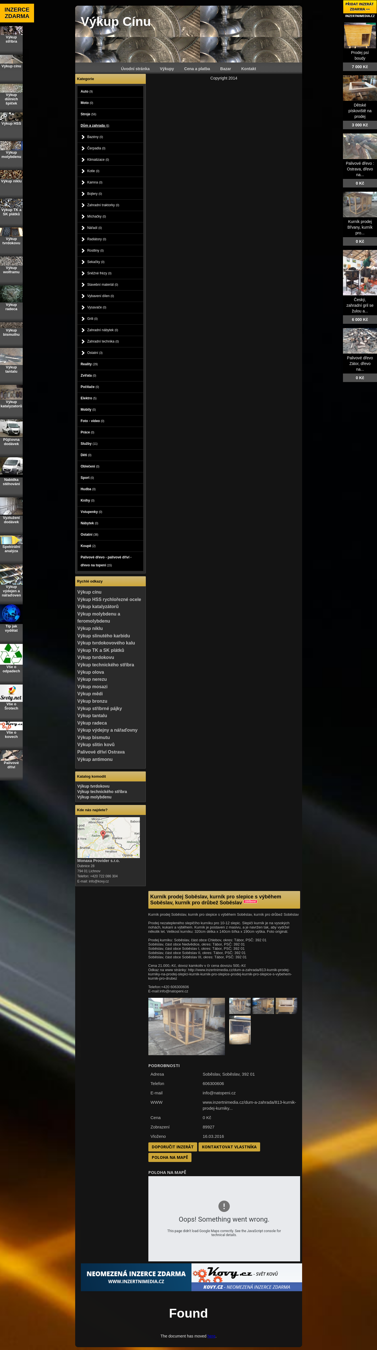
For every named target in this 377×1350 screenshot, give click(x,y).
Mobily (88, 410)
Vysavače (96, 307)
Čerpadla (96, 148)
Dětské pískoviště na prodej (360, 111)
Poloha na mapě (170, 1157)
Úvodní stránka (135, 68)
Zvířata (88, 375)
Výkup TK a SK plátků (100, 650)
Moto (87, 103)
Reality (89, 364)
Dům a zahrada (95, 126)
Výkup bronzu (92, 701)
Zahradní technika (103, 341)
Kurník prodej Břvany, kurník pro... (359, 227)
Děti (86, 455)
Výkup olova (90, 672)
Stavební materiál (102, 285)
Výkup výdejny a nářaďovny (107, 730)
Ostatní (94, 353)
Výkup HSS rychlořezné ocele (109, 599)
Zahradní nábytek (102, 330)
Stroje (88, 114)
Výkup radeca (92, 723)
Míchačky (96, 216)
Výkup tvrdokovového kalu (106, 642)
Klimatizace (98, 160)
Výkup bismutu (93, 737)
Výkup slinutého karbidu (103, 635)
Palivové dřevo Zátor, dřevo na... (360, 364)
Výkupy (167, 68)
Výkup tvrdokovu (95, 657)
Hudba (88, 489)
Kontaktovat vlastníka (229, 1146)
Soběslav (230, 1074)
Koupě (88, 546)
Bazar (225, 68)
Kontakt (248, 68)
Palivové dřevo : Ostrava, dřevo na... (360, 169)
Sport (87, 478)
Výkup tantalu (92, 715)
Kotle (93, 171)
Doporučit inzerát (173, 1146)
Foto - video (92, 421)
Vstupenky (91, 512)
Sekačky (95, 262)
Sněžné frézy (99, 273)
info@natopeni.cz (219, 1092)
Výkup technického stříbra (105, 664)
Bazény (95, 137)
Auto (87, 91)
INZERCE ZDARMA (17, 13)
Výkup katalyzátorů (98, 606)
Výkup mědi (90, 693)
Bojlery (94, 194)
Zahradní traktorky (103, 205)
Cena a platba (197, 68)
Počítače (90, 387)
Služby (89, 444)
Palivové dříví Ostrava (101, 752)
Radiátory (96, 239)
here (211, 1336)
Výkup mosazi (92, 686)
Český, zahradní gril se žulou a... (360, 305)
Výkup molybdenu (94, 797)
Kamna (94, 182)
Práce (87, 432)
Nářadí (94, 228)
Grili (92, 319)
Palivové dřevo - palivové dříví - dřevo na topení (106, 561)
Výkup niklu (90, 628)
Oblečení (90, 466)
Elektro (88, 398)
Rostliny (95, 251)
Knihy (87, 500)
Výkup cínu (89, 592)
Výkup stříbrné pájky (99, 708)
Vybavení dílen (100, 296)
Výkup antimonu (95, 759)
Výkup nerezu (92, 679)
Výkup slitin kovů (96, 744)
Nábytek (89, 523)
